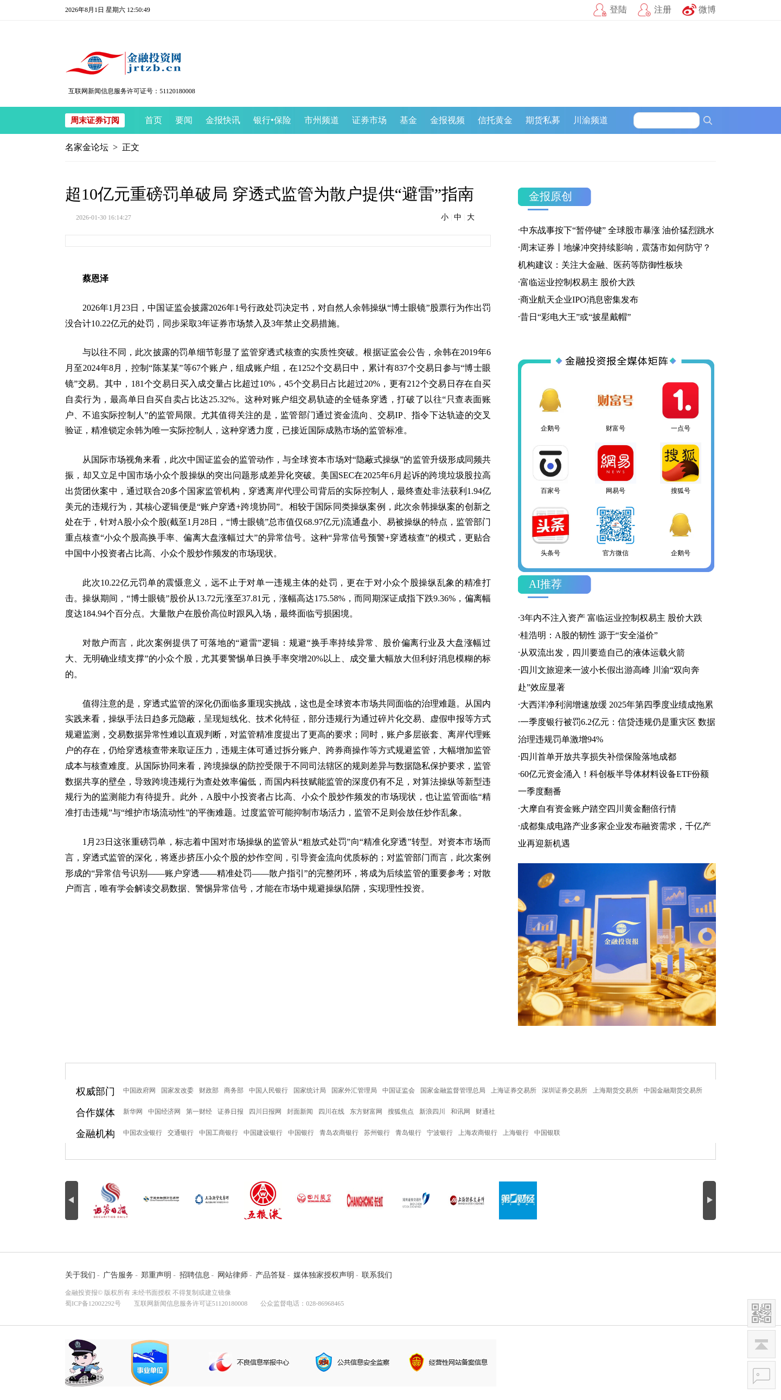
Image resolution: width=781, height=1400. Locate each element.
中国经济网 (164, 1111)
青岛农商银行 (339, 1132)
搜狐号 (680, 468)
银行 (262, 120)
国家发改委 (177, 1090)
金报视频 (447, 120)
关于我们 (80, 1275)
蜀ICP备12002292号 (93, 1303)
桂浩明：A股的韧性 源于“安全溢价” (589, 635)
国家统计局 (309, 1090)
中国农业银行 (142, 1132)
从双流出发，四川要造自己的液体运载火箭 (602, 652)
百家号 (550, 468)
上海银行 (516, 1132)
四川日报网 (265, 1111)
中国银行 (301, 1132)
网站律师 (232, 1275)
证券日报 (230, 1111)
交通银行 (181, 1132)
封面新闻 (300, 1111)
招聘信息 (195, 1275)
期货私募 (543, 120)
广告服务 (118, 1275)
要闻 (184, 120)
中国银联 (547, 1132)
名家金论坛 (86, 147)
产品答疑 (270, 1275)
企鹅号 (550, 406)
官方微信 (615, 531)
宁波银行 (440, 1132)
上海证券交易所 (513, 1090)
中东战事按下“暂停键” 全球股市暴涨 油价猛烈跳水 (617, 230)
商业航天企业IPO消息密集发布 (579, 299)
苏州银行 (377, 1132)
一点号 (680, 406)
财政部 (209, 1090)
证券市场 (369, 120)
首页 (153, 120)
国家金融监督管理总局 (452, 1090)
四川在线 (331, 1111)
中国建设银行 (263, 1132)
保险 (282, 120)
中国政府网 (139, 1090)
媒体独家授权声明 (323, 1275)
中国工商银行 (218, 1132)
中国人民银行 (268, 1090)
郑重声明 (156, 1275)
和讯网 (460, 1111)
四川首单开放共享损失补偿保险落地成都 (598, 756)
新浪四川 (432, 1111)
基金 (408, 120)
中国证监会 (398, 1090)
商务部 (234, 1090)
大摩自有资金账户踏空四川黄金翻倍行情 (598, 808)
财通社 (485, 1111)
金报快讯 (223, 120)
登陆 (618, 9)
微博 (707, 9)
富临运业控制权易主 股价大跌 (577, 282)
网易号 (615, 468)
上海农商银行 (477, 1132)
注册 (662, 9)
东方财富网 (366, 1111)
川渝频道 (590, 120)
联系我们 (377, 1275)
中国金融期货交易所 (673, 1090)
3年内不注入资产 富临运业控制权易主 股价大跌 (611, 617)
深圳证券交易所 (564, 1090)
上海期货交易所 (615, 1090)
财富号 (615, 406)
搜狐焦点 (401, 1111)
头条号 (550, 531)
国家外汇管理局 (354, 1090)
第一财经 (199, 1111)
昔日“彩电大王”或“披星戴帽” (575, 317)
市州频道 (321, 120)
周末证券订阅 (95, 120)
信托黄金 (495, 120)
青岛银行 (408, 1132)
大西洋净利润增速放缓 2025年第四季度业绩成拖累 (616, 704)
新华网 (133, 1111)
